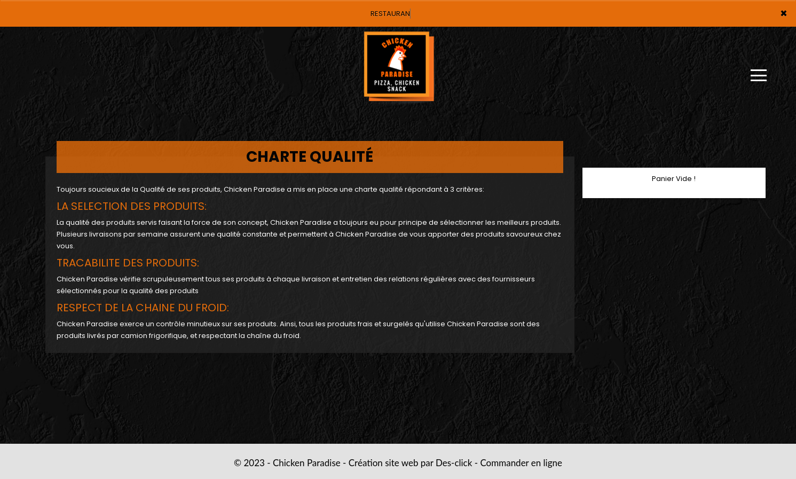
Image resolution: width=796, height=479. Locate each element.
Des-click (454, 462)
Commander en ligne (521, 462)
